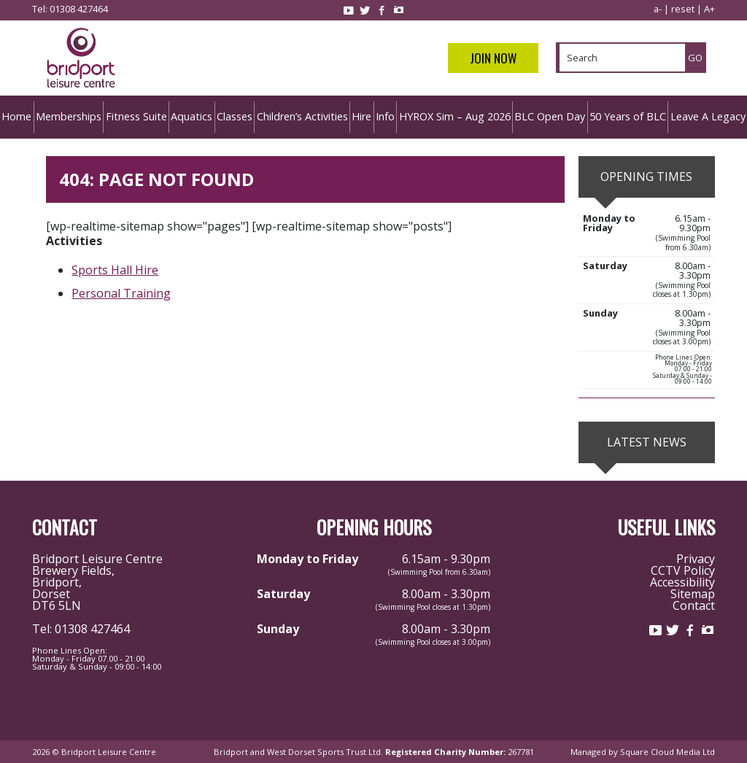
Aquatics (191, 116)
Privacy (695, 559)
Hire (361, 116)
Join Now (493, 58)
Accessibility (682, 582)
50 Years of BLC (627, 116)
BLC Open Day (549, 116)
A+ (709, 8)
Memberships (68, 116)
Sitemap (692, 594)
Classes (234, 116)
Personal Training (121, 293)
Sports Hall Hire (114, 270)
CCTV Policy (683, 570)
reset (682, 8)
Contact (694, 605)
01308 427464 (79, 8)
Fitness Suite (136, 116)
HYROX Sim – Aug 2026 (455, 116)
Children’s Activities (302, 116)
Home (16, 116)
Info (385, 116)
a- (658, 8)
